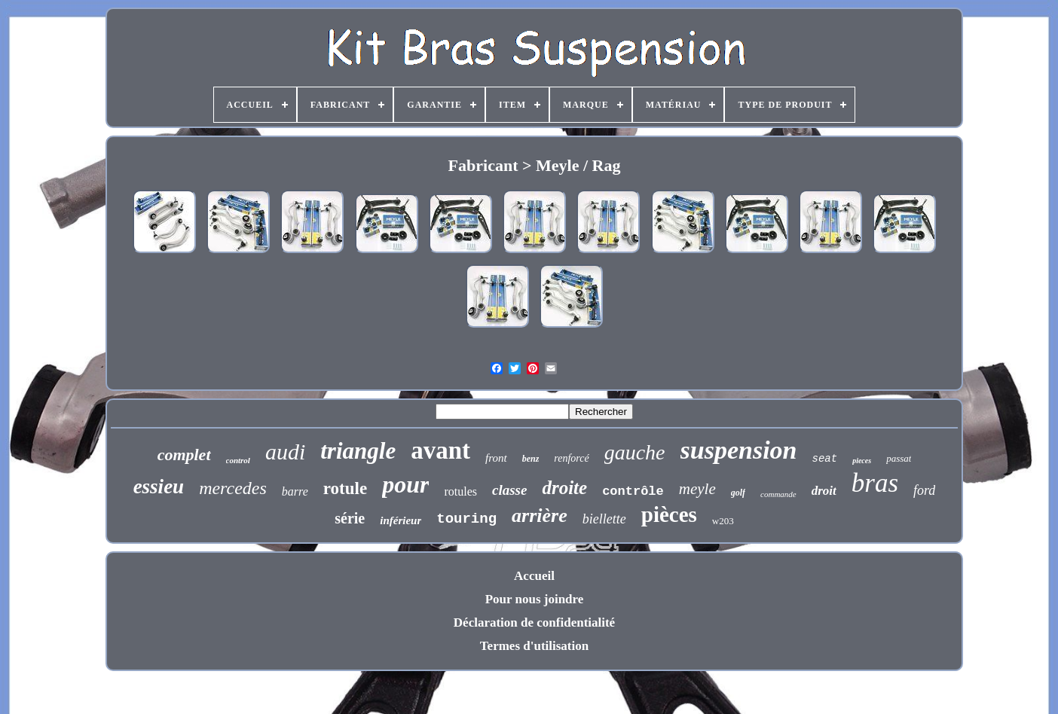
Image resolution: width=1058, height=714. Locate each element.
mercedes (233, 488)
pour (405, 484)
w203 (723, 520)
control (238, 460)
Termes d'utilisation (534, 646)
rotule (345, 488)
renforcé (571, 458)
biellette (604, 518)
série (350, 518)
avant (440, 450)
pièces (669, 514)
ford (924, 490)
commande (778, 494)
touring (466, 519)
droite (564, 488)
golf (738, 492)
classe (509, 490)
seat (825, 459)
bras (875, 483)
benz (531, 458)
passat (898, 458)
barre (295, 491)
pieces (861, 460)
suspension (738, 450)
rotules (460, 491)
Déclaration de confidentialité (534, 622)
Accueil (534, 576)
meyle (697, 489)
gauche (634, 452)
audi (285, 451)
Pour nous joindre (534, 599)
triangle (358, 451)
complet (184, 454)
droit (824, 491)
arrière (539, 515)
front (496, 458)
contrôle (633, 491)
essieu (159, 486)
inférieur (400, 520)
